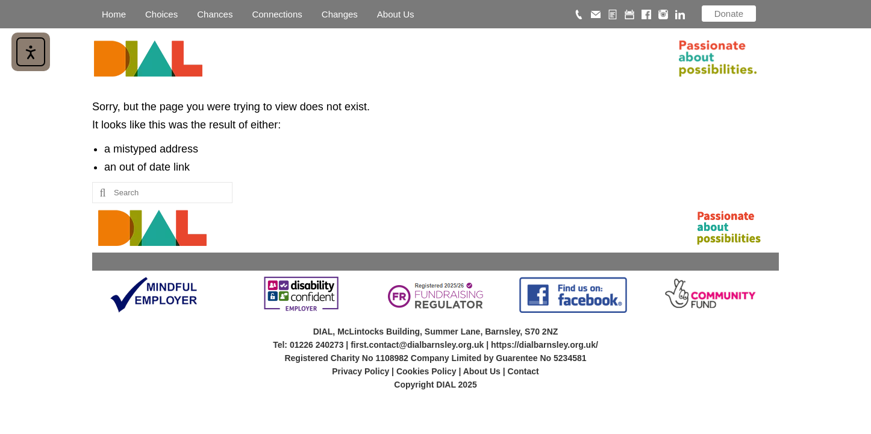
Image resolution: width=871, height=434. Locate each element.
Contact (523, 371)
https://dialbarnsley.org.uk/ (544, 345)
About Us (482, 371)
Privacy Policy (360, 371)
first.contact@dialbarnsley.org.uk (417, 345)
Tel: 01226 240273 (308, 345)
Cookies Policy (426, 371)
